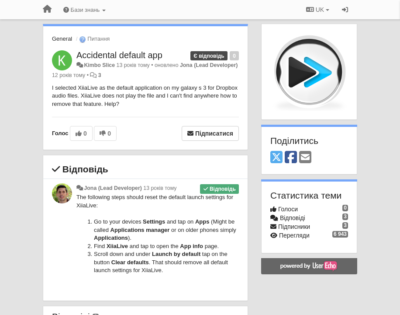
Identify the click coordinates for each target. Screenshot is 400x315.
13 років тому (159, 188)
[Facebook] (291, 157)
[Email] (305, 157)
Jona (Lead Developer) (209, 65)
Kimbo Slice (99, 65)
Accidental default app (119, 55)
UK (317, 9)
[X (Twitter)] (276, 157)
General (62, 38)
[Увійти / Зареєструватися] (345, 9)
